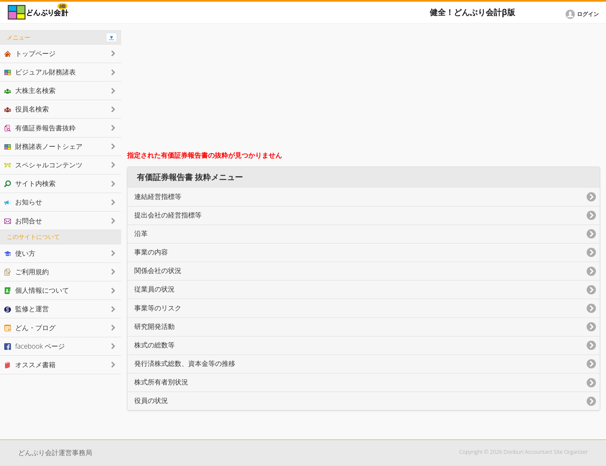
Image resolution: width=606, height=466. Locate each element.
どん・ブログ (30, 327)
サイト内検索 (30, 183)
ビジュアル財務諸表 (40, 72)
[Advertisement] (364, 89)
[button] (583, 14)
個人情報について (36, 290)
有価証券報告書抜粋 (40, 127)
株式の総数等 (154, 345)
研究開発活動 (154, 326)
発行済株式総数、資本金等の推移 (184, 363)
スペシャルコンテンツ (43, 164)
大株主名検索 (30, 90)
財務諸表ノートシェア (43, 146)
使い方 (19, 253)
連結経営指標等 (157, 196)
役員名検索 (26, 109)
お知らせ (23, 202)
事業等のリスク (157, 308)
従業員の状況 (154, 289)
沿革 (141, 233)
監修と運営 (26, 308)
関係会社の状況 (157, 270)
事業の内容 (151, 252)
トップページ (30, 53)
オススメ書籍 (30, 364)
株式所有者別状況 (161, 382)
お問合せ (23, 220)
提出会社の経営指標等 (168, 215)
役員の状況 (151, 400)
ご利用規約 (26, 271)
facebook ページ (34, 346)
